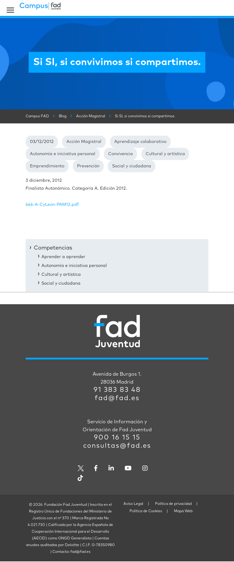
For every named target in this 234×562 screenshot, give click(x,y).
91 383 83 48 (117, 390)
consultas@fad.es (117, 446)
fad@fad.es (117, 398)
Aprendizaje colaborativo (140, 142)
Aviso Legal (133, 504)
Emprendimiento (47, 166)
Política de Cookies (145, 511)
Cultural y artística (165, 154)
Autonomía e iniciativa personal (62, 154)
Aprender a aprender (63, 257)
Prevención (88, 166)
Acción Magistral (83, 142)
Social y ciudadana (131, 166)
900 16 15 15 (117, 437)
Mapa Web (183, 511)
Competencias (53, 248)
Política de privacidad (173, 504)
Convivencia (120, 154)
